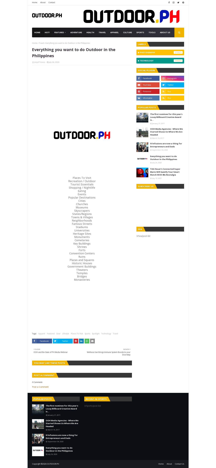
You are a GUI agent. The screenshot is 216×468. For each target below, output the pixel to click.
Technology (106, 333)
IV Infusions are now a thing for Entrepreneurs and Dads (166, 145)
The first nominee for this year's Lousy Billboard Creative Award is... (166, 117)
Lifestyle (65, 333)
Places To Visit (77, 333)
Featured (51, 333)
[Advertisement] (82, 89)
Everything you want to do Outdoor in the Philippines (163, 158)
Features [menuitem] (59, 32)
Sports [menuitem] (140, 32)
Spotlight (95, 333)
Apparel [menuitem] (114, 32)
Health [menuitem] (90, 32)
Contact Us (179, 464)
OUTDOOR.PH (53, 464)
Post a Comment (40, 386)
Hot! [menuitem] (47, 32)
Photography (161, 52)
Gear (58, 333)
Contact (51, 2)
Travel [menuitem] (102, 32)
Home (34, 2)
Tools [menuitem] (152, 32)
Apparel (41, 333)
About (42, 2)
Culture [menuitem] (127, 32)
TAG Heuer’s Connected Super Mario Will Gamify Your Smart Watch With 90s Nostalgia (165, 172)
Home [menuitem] (37, 32)
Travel (41, 43)
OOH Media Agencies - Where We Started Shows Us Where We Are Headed (166, 132)
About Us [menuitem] (165, 32)
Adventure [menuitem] (76, 32)
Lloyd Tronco (39, 62)
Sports (87, 333)
